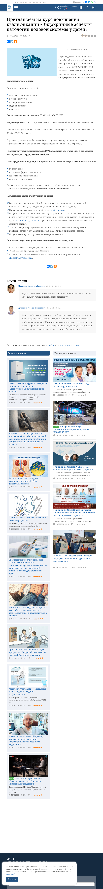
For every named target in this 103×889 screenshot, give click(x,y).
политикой (10, 874)
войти (52, 345)
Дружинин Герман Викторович (31, 308)
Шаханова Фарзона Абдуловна (31, 286)
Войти (93, 7)
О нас (16, 2)
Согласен (12, 879)
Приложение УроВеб (39, 2)
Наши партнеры (25, 2)
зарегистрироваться (69, 345)
